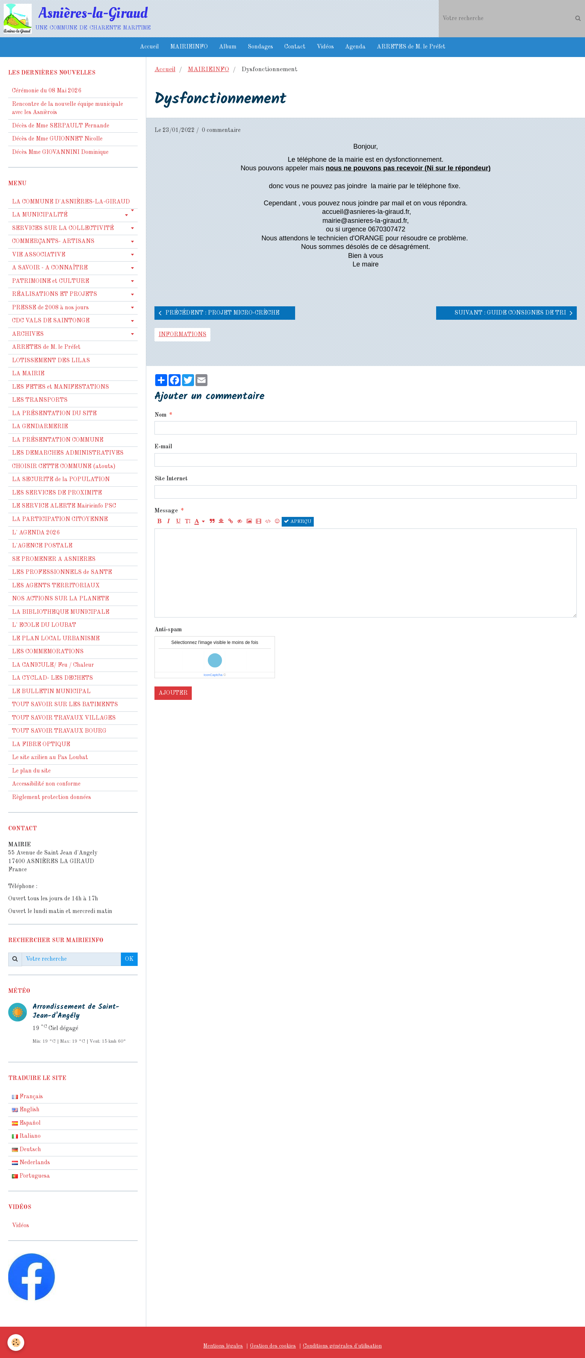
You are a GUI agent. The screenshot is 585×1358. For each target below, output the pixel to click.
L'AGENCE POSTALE (42, 546)
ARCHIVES (28, 334)
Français (27, 1097)
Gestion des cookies (273, 1346)
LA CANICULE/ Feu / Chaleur (53, 665)
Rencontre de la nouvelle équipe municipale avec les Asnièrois (67, 108)
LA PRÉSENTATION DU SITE (54, 414)
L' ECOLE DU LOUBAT (44, 625)
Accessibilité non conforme (46, 784)
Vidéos (325, 47)
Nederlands (31, 1163)
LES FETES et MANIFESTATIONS (60, 387)
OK (129, 959)
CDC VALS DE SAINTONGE (51, 321)
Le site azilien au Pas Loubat (50, 758)
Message (166, 511)
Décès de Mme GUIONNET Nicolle (57, 139)
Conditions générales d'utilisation (342, 1346)
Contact (295, 47)
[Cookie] (15, 1342)
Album (228, 47)
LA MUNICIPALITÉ (40, 215)
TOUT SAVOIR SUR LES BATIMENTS (65, 705)
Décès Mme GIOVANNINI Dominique (60, 152)
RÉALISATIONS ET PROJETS (54, 294)
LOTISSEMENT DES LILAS (51, 361)
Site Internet (171, 479)
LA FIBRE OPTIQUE (41, 745)
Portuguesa (31, 1176)
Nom (160, 415)
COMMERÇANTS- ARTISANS (53, 241)
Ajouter (173, 693)
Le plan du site (31, 771)
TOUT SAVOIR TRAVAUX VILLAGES (64, 718)
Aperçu (298, 521)
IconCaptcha (213, 675)
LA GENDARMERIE (40, 427)
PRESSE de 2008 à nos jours (50, 308)
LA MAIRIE (28, 374)
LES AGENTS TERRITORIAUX (56, 586)
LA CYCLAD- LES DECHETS (52, 678)
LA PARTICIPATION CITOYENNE (60, 519)
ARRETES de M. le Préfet (411, 47)
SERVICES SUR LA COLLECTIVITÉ (63, 228)
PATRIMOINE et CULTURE (50, 281)
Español (26, 1123)
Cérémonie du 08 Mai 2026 (46, 91)
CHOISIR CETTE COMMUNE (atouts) (64, 467)
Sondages (260, 47)
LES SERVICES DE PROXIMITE (57, 493)
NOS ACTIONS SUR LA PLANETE (60, 599)
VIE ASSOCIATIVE (38, 255)
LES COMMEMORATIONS (48, 652)
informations (182, 335)
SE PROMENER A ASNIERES (54, 559)
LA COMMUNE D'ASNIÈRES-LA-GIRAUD (71, 202)
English (26, 1110)
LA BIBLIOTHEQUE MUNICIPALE (60, 612)
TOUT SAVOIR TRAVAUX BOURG (59, 731)
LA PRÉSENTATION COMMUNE (57, 440)
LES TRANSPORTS (40, 400)
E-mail (163, 447)
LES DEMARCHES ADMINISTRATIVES (67, 453)
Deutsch (26, 1150)
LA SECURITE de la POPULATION (61, 480)
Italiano (26, 1136)
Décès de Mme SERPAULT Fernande (60, 126)
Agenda (355, 47)
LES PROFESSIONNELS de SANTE (62, 572)
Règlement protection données (51, 797)
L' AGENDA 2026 (36, 533)
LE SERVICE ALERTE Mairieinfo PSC (64, 506)
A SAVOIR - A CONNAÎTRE (50, 268)
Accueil (149, 47)
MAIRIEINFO (189, 47)
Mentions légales (223, 1346)
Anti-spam (168, 630)
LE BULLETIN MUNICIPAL (51, 692)
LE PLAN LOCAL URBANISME (56, 639)
